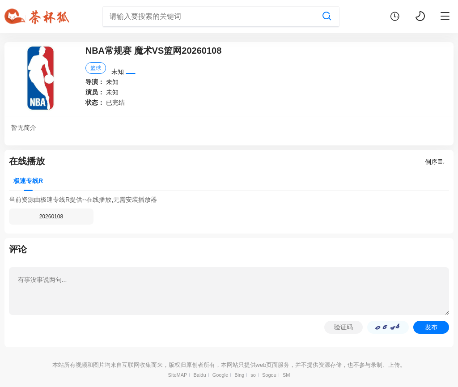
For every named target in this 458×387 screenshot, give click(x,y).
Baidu (199, 375)
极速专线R (28, 180)
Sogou (269, 375)
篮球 (95, 68)
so (253, 375)
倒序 (435, 162)
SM (286, 375)
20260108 (51, 216)
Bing (239, 375)
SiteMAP (177, 375)
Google (220, 375)
